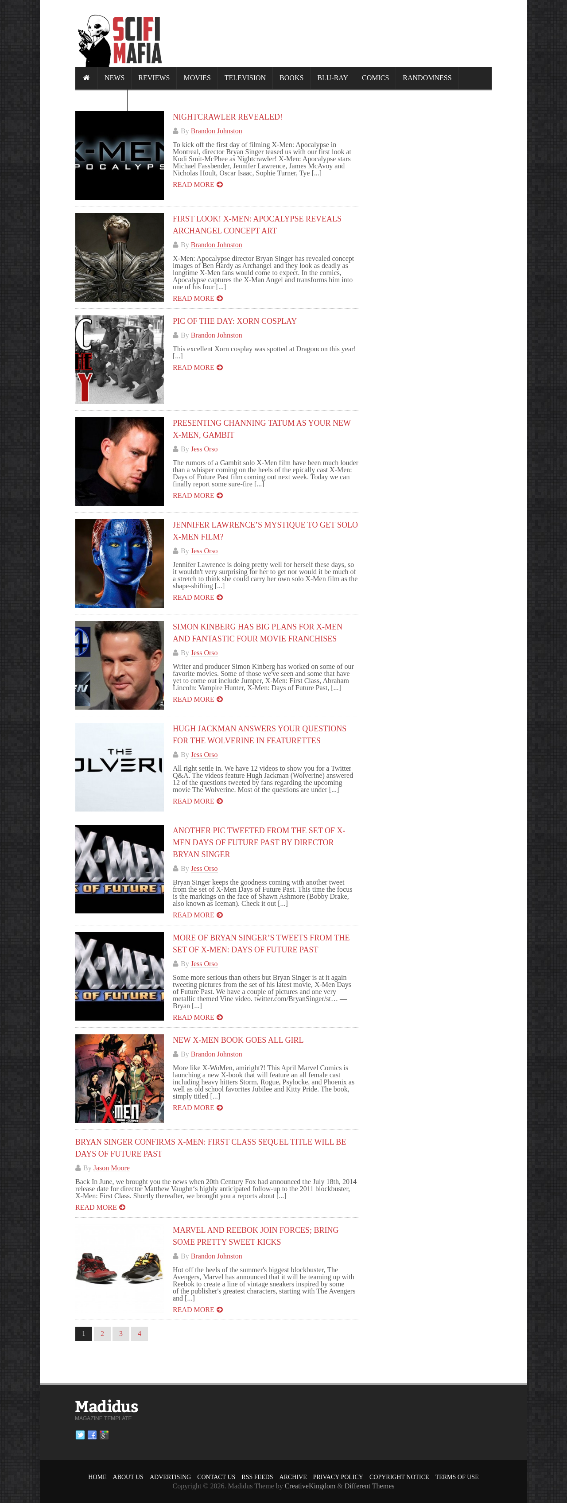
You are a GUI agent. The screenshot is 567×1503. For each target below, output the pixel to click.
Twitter (80, 1435)
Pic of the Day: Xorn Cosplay (235, 321)
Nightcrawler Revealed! (228, 117)
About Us (128, 1477)
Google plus (104, 1435)
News (114, 78)
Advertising (170, 1477)
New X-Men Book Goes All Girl (238, 1040)
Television (245, 78)
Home (97, 1477)
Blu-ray (332, 78)
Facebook (92, 1435)
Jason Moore (111, 1168)
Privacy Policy (338, 1477)
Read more (193, 184)
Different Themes (370, 1486)
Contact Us (216, 1477)
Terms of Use (457, 1477)
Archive (293, 1477)
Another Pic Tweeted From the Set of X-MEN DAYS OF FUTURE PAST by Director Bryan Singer (259, 842)
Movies (196, 78)
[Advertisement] (330, 33)
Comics (375, 78)
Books (291, 78)
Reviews (154, 78)
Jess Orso (204, 449)
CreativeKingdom (310, 1486)
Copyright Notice (399, 1477)
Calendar (101, 100)
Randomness (427, 78)
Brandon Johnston (216, 131)
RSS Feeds (257, 1477)
